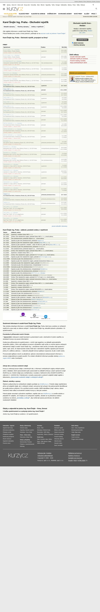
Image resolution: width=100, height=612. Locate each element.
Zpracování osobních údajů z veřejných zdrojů (26, 377)
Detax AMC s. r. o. (8, 85)
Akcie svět (20, 5)
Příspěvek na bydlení (8, 434)
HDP (45, 432)
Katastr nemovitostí (59, 432)
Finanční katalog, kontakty (78, 60)
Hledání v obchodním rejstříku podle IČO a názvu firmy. (82, 30)
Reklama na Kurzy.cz (75, 453)
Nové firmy (78, 14)
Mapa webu (78, 432)
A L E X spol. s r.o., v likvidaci (11, 49)
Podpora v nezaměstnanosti (27, 444)
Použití (70, 460)
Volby (72, 432)
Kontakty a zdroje (23, 398)
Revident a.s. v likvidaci (9, 147)
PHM (42, 441)
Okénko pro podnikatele (78, 73)
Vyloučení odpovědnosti (45, 455)
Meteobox (89, 1)
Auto (72, 428)
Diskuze (83, 5)
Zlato (38, 5)
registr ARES (7, 358)
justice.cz (62, 356)
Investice (39, 425)
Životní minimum (7, 438)
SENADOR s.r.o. (47, 297)
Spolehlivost (81, 428)
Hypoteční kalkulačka (8, 441)
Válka (78, 5)
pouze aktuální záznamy (59, 226)
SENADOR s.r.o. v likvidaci (10, 164)
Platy (31, 437)
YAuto (84, 1)
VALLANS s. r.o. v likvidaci (10, 206)
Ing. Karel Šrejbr (27, 16)
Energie (58, 5)
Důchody (22, 446)
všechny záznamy (78, 45)
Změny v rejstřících (37, 26)
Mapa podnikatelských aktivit (78, 62)
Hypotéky (48, 5)
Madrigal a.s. (6, 141)
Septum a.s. (6, 194)
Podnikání (57, 425)
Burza (38, 428)
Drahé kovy (40, 437)
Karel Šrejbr (20, 16)
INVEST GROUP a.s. (37, 299)
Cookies (48, 453)
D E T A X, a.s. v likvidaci (10, 67)
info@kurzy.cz (44, 384)
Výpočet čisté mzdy (8, 428)
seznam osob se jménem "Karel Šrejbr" (53, 33)
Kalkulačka (64, 5)
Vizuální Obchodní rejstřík (77, 57)
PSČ (63, 430)
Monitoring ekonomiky (77, 430)
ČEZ (42, 428)
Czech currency (75, 437)
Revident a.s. (44, 269)
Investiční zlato (44, 439)
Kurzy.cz (5, 16)
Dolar (30, 432)
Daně (55, 445)
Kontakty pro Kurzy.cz (75, 458)
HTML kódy (81, 460)
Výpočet (12, 425)
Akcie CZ (14, 5)
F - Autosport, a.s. (36, 307)
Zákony (70, 5)
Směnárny (22, 432)
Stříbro (50, 439)
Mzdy (27, 437)
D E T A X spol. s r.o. (45, 257)
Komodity (33, 5)
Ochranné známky (65, 14)
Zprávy (9, 5)
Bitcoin (43, 5)
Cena (76, 428)
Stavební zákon (58, 443)
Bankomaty (28, 425)
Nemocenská (23, 442)
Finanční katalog (58, 436)
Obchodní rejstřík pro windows (79, 58)
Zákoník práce (58, 441)
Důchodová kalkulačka (8, 430)
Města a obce (57, 430)
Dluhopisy (39, 430)
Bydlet (93, 1)
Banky (21, 425)
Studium (98, 1)
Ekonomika (40, 432)
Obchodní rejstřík (12, 16)
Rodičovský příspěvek (8, 436)
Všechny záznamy (23, 26)
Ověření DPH (51, 14)
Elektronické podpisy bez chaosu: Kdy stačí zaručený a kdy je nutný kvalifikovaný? (85, 80)
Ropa (38, 441)
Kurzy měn (27, 5)
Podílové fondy (46, 430)
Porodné (29, 442)
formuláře (60, 445)
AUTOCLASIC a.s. (42, 301)
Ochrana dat (41, 453)
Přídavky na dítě (7, 432)
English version (75, 435)
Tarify (53, 5)
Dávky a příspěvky (25, 439)
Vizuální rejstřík (10, 14)
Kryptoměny (40, 434)
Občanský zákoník (59, 438)
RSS (75, 460)
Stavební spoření (29, 430)
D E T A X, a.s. (41, 303)
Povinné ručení (6, 443)
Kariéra (76, 1)
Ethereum (50, 434)
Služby (86, 14)
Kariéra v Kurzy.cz (74, 455)
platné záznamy (77, 43)
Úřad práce (23, 437)
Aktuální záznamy (9, 26)
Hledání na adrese (38, 14)
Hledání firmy (24, 14)
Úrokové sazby (24, 428)
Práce (74, 5)
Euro (27, 432)
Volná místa (27, 435)
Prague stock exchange (77, 439)
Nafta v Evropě (41, 443)
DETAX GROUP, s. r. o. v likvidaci (12, 123)
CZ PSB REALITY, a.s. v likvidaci (12, 61)
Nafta (49, 441)
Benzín (46, 441)
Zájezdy (80, 1)
